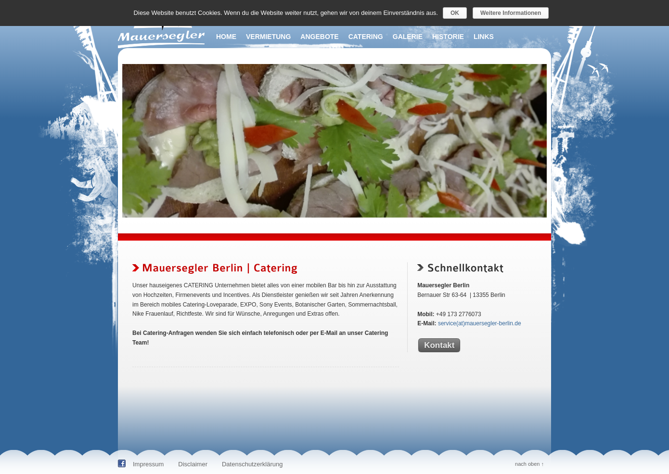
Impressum (148, 464)
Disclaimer (192, 464)
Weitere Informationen (510, 13)
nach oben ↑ (529, 464)
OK (454, 13)
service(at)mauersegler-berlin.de (479, 323)
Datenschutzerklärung (252, 464)
